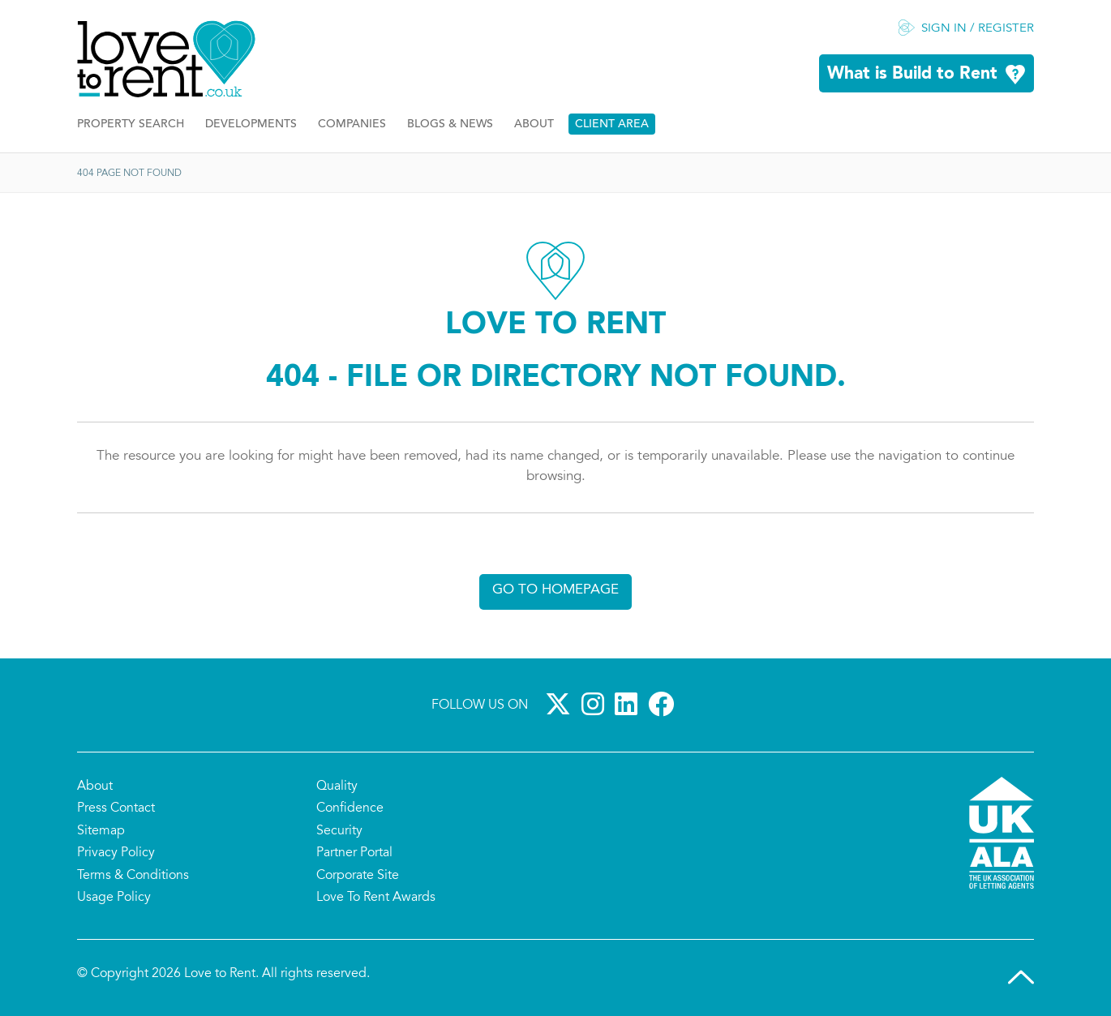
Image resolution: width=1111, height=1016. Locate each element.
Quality (337, 786)
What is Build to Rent (912, 74)
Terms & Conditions (133, 875)
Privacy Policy (116, 853)
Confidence (350, 808)
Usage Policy (114, 897)
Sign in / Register (977, 29)
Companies (352, 124)
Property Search (130, 124)
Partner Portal (354, 853)
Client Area (612, 124)
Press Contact (116, 808)
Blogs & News (450, 124)
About (534, 124)
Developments (251, 124)
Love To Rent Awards (375, 897)
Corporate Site (357, 875)
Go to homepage (555, 590)
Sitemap (101, 831)
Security (339, 831)
